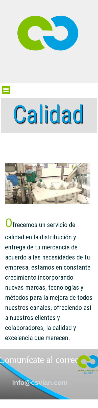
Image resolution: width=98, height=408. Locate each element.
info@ (40, 382)
